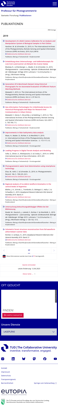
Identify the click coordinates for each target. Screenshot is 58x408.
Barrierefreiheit (7, 383)
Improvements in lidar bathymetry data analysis (24, 133)
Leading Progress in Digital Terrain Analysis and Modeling (28, 150)
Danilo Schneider (29, 265)
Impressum (5, 372)
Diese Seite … (28, 274)
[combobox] (29, 331)
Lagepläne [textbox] (9, 332)
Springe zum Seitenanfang (44, 383)
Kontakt (4, 368)
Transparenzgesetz (8, 379)
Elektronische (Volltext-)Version (19, 54)
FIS (34, 256)
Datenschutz (6, 376)
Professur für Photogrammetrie (19, 11)
